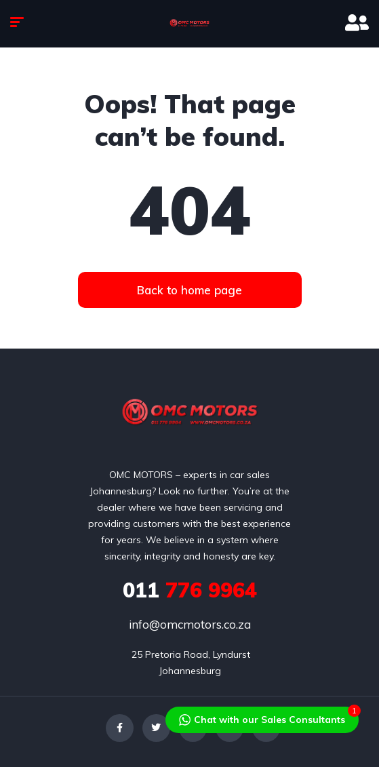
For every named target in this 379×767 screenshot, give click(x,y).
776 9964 (190, 590)
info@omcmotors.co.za (190, 624)
